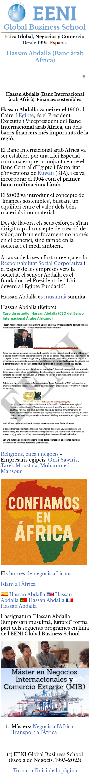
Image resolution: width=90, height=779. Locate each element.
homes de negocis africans (40, 573)
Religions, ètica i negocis (30, 454)
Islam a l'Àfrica (18, 584)
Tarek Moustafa (19, 466)
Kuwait (46, 173)
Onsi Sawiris (63, 460)
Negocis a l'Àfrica (53, 726)
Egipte (26, 115)
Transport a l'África (34, 732)
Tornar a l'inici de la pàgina (45, 770)
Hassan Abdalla (27, 594)
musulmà (55, 297)
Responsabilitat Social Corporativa (42, 263)
